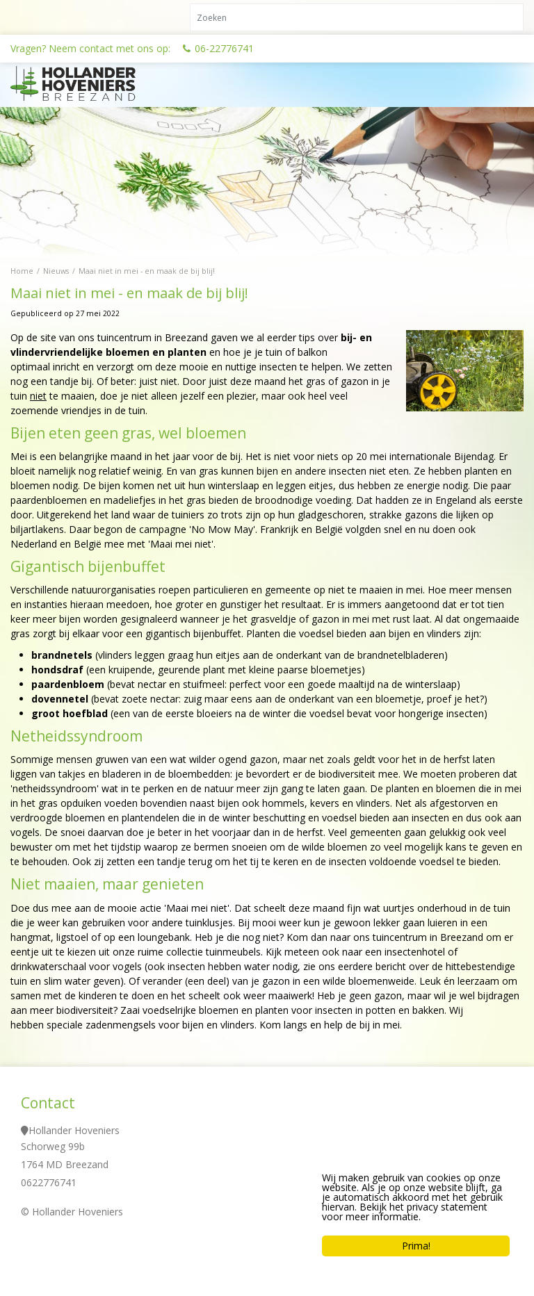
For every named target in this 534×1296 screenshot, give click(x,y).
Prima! (416, 1245)
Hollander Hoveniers (74, 1130)
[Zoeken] (357, 17)
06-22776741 (224, 48)
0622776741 (48, 1182)
